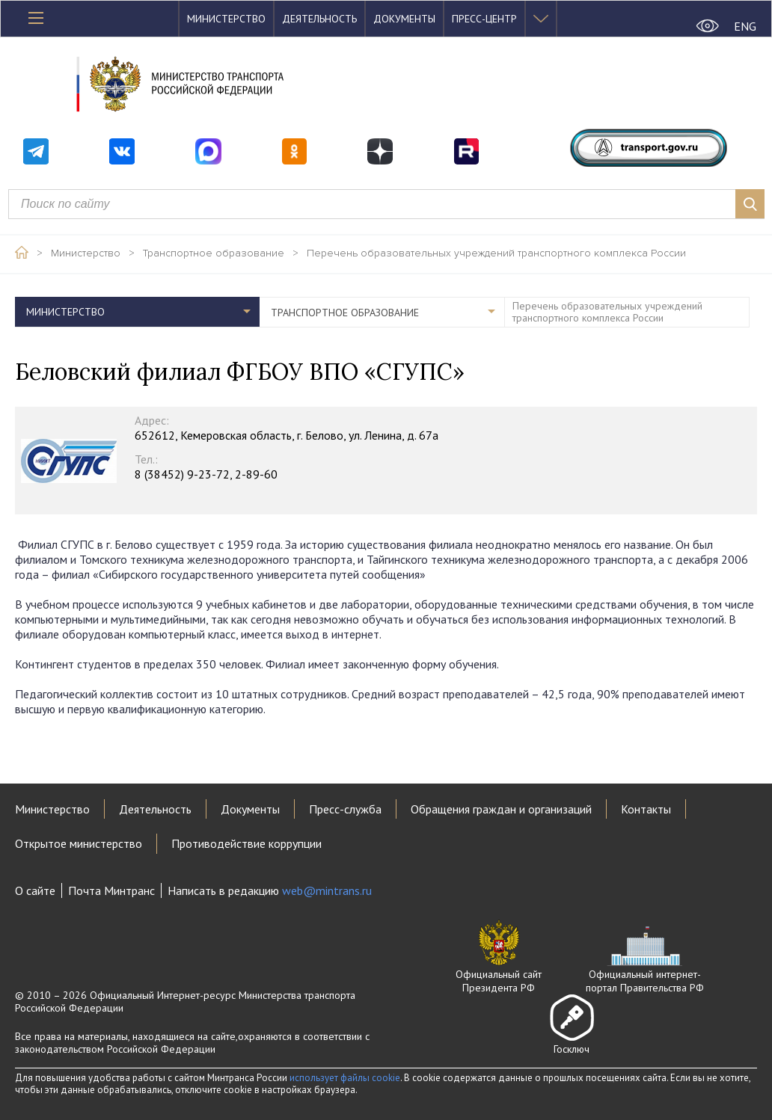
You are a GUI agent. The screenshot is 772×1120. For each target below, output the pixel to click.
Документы (404, 18)
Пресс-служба (345, 808)
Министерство (226, 18)
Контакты (646, 808)
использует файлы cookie (345, 1077)
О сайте (35, 890)
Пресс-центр (484, 18)
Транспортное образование (213, 253)
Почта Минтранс (111, 890)
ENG (745, 26)
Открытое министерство (78, 843)
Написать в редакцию (270, 890)
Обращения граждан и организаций (501, 808)
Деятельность (319, 18)
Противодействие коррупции (246, 843)
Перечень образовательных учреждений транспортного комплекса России (496, 253)
